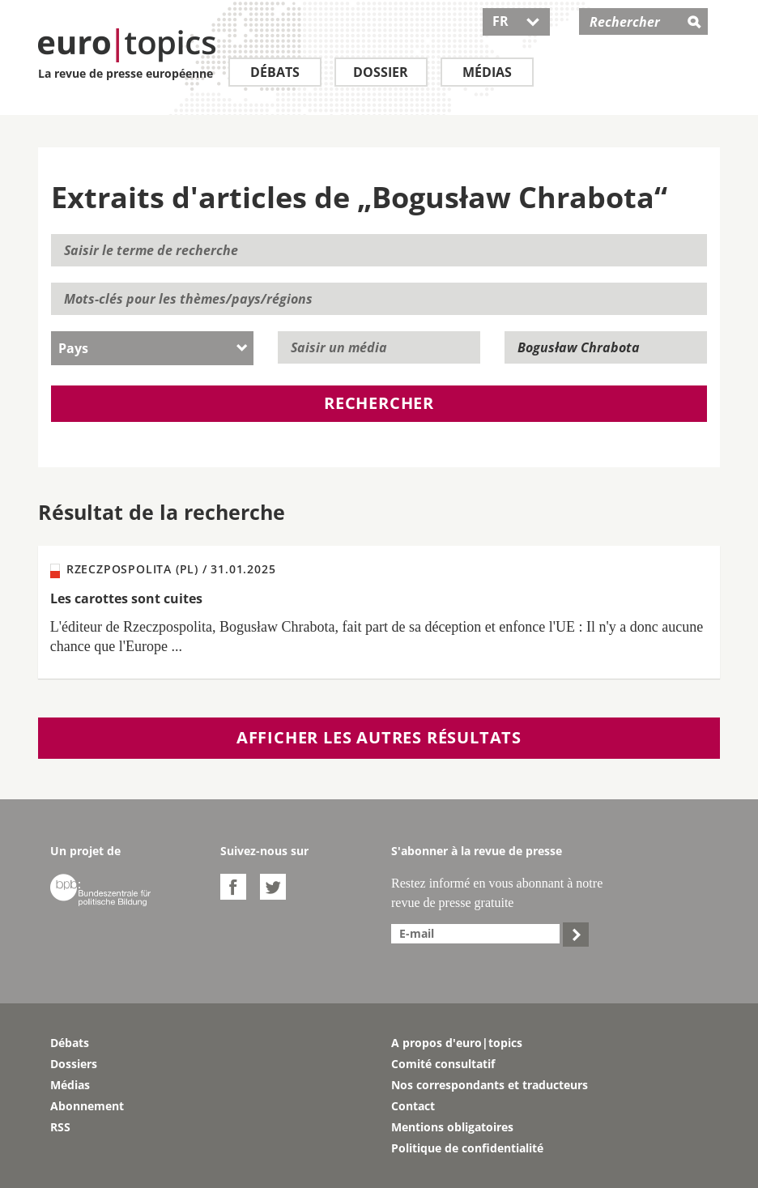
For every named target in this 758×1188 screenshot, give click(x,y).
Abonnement (87, 1105)
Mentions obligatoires (452, 1127)
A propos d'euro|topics (456, 1042)
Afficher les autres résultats (379, 737)
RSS (60, 1127)
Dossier (380, 72)
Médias (487, 72)
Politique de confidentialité (467, 1148)
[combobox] (152, 348)
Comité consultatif (443, 1063)
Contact (413, 1105)
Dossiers (73, 1063)
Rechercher (379, 403)
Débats (275, 72)
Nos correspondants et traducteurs (489, 1084)
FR (516, 21)
